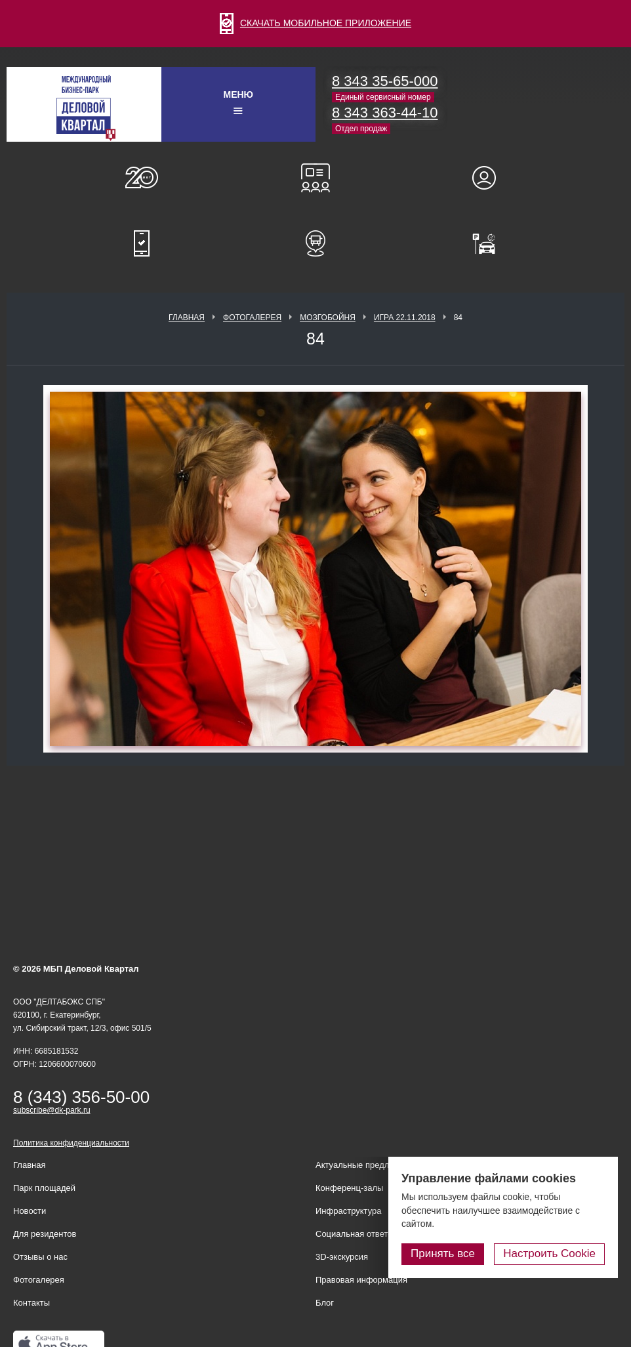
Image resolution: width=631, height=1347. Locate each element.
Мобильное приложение (142, 243)
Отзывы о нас (40, 1257)
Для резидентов (490, 178)
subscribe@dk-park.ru (52, 1110)
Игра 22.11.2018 (405, 317)
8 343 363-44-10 (385, 112)
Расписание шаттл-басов (315, 243)
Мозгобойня (328, 317)
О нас (142, 178)
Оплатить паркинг (490, 243)
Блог (325, 1303)
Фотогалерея (252, 317)
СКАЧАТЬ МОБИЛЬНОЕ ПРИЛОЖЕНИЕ (315, 23)
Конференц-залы (315, 178)
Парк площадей (44, 1188)
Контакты (31, 1303)
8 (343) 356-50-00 (81, 1097)
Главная (187, 317)
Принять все (443, 1253)
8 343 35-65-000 (385, 81)
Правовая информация (361, 1280)
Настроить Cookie (549, 1253)
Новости (29, 1211)
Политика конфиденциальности (71, 1143)
